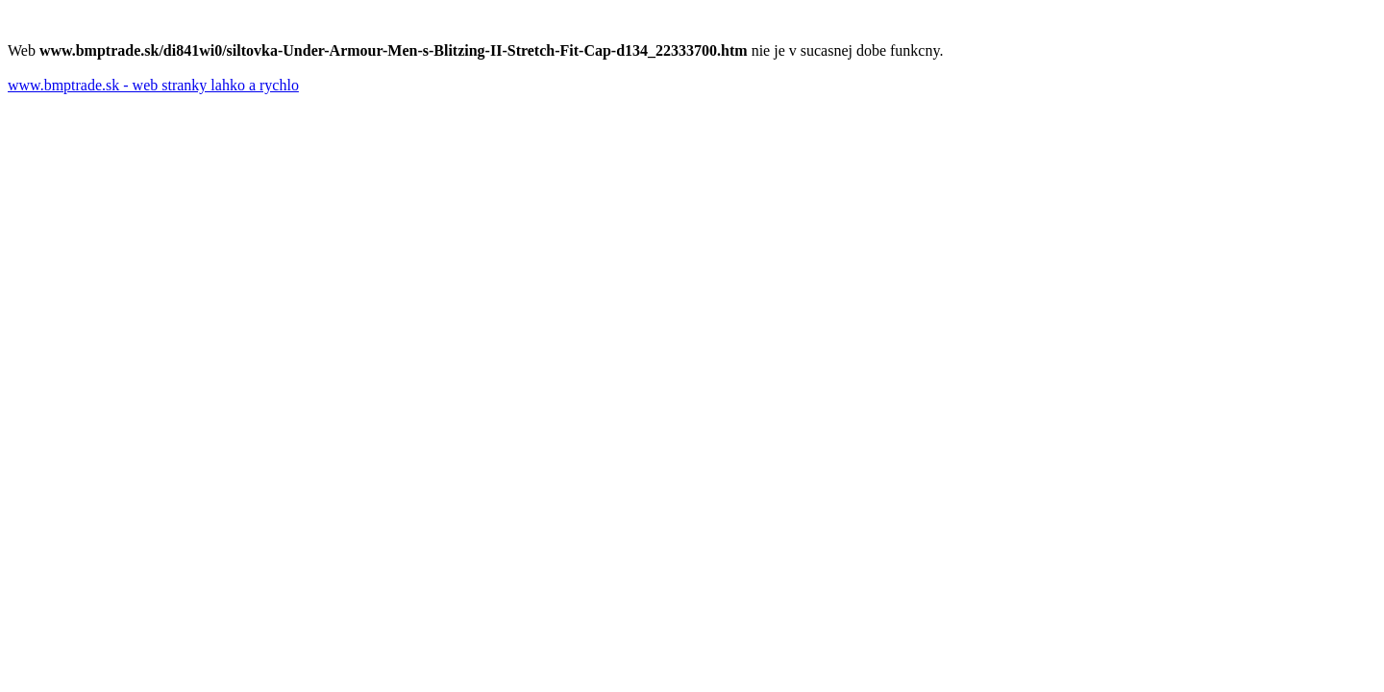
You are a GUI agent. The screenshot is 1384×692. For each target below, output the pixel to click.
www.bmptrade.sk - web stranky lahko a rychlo (153, 85)
